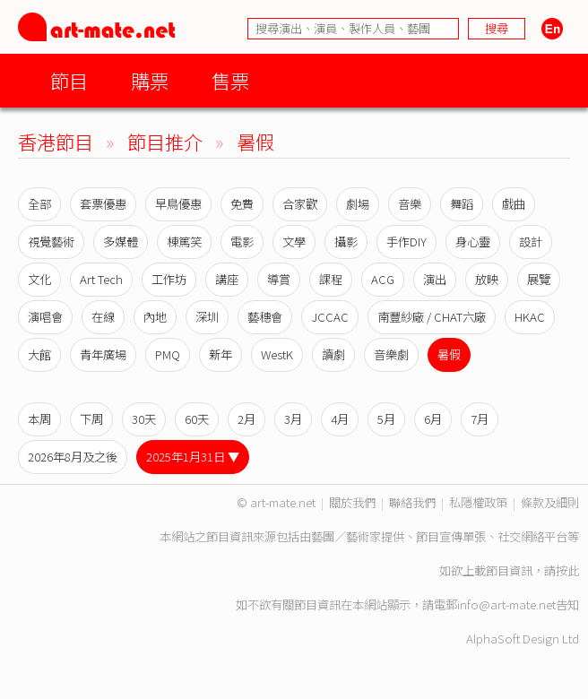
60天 (197, 418)
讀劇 (333, 354)
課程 (330, 279)
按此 (567, 570)
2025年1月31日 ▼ (192, 456)
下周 (91, 418)
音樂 (409, 203)
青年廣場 (103, 354)
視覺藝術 (51, 241)
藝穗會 (264, 316)
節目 (69, 80)
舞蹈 (461, 203)
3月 (293, 418)
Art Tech (101, 279)
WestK (277, 354)
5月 (386, 418)
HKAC (529, 316)
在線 (103, 316)
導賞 (278, 279)
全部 (39, 203)
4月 (340, 418)
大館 (39, 354)
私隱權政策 (478, 502)
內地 (155, 316)
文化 (39, 279)
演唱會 (45, 316)
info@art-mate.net (506, 604)
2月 (246, 418)
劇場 (357, 203)
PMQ (167, 354)
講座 (226, 279)
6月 (433, 418)
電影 (242, 241)
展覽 (538, 279)
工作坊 (168, 279)
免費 (242, 203)
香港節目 (55, 141)
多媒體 (120, 241)
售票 (230, 80)
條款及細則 (550, 502)
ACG (382, 279)
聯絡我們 (412, 502)
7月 (480, 418)
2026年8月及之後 (72, 456)
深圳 (207, 316)
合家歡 (299, 203)
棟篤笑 (184, 241)
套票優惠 (103, 203)
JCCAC (330, 316)
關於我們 (352, 502)
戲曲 (513, 203)
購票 (150, 80)
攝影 (346, 241)
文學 (294, 241)
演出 (434, 279)
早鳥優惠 (178, 203)
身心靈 (472, 241)
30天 (144, 418)
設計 (530, 241)
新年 (220, 354)
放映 (486, 279)
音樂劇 (391, 354)
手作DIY (406, 241)
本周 (39, 418)
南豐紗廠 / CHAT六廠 (431, 316)
